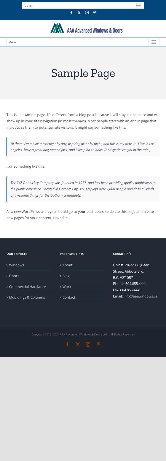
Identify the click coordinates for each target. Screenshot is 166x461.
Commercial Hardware (27, 286)
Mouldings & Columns (27, 297)
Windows (16, 265)
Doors (14, 275)
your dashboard (91, 211)
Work (66, 286)
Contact (68, 297)
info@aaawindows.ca (141, 296)
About (67, 265)
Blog (66, 275)
